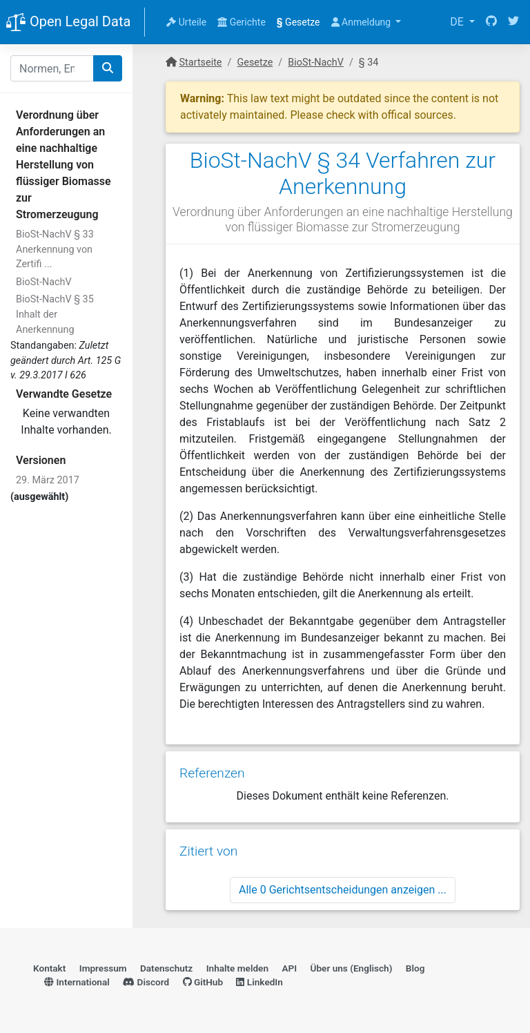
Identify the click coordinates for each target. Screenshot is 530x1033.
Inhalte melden (237, 968)
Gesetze (298, 22)
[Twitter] (513, 22)
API (289, 968)
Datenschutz (166, 968)
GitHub (203, 981)
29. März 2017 (47, 480)
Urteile (186, 22)
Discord (146, 981)
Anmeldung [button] (362, 22)
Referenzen (212, 773)
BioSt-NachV (44, 282)
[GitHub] (491, 22)
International (77, 981)
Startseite (200, 62)
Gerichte (241, 22)
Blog (415, 968)
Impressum (103, 968)
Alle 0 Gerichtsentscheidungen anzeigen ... (342, 889)
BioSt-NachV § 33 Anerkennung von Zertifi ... (55, 249)
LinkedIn (259, 981)
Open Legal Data (68, 22)
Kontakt (49, 968)
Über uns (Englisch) (352, 968)
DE (458, 21)
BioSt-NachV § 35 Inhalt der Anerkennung (55, 314)
